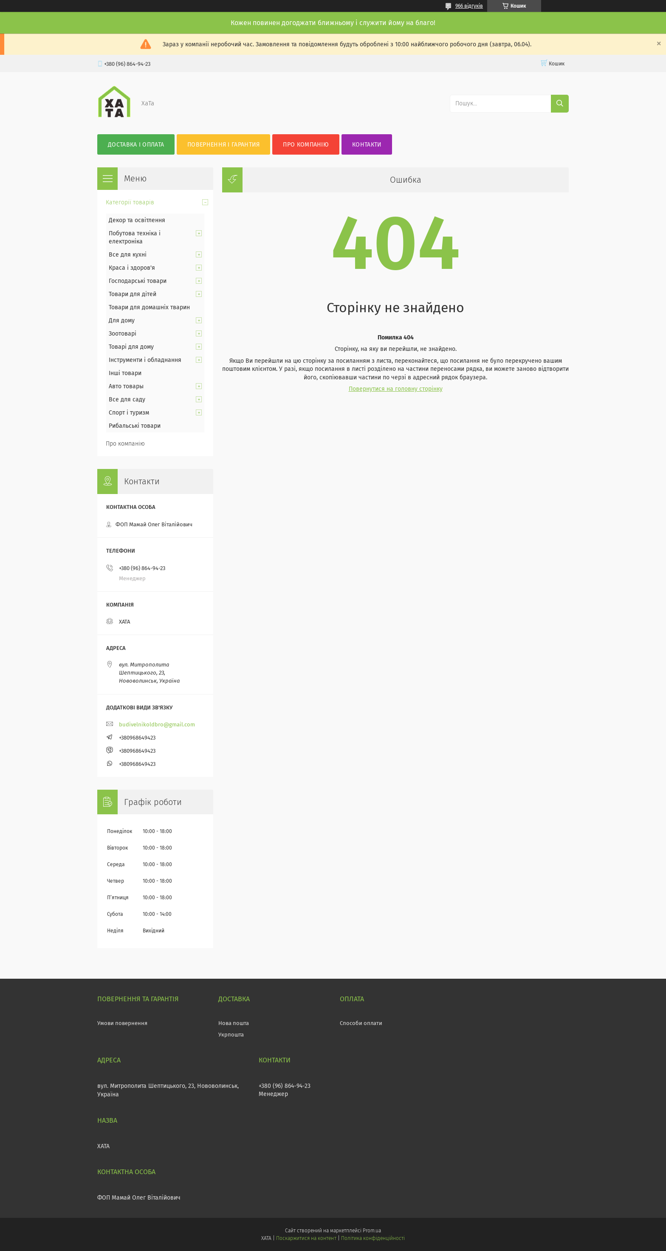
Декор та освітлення (137, 220)
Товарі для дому (131, 346)
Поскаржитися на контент (306, 1238)
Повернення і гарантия (223, 144)
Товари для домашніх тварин (149, 307)
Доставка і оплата (136, 144)
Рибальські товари (135, 425)
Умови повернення (122, 1023)
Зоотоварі (122, 333)
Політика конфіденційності (373, 1238)
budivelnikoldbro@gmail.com (157, 724)
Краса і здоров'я (132, 267)
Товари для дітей (132, 294)
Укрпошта (231, 1034)
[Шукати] (560, 104)
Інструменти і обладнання (145, 360)
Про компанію (306, 144)
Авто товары (126, 386)
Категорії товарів (130, 202)
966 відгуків (469, 6)
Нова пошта (233, 1023)
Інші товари (125, 373)
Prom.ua (372, 1231)
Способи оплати (361, 1023)
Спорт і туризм (129, 412)
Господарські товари (137, 281)
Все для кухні (128, 254)
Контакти (366, 144)
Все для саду (127, 399)
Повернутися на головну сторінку (396, 389)
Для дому (122, 320)
